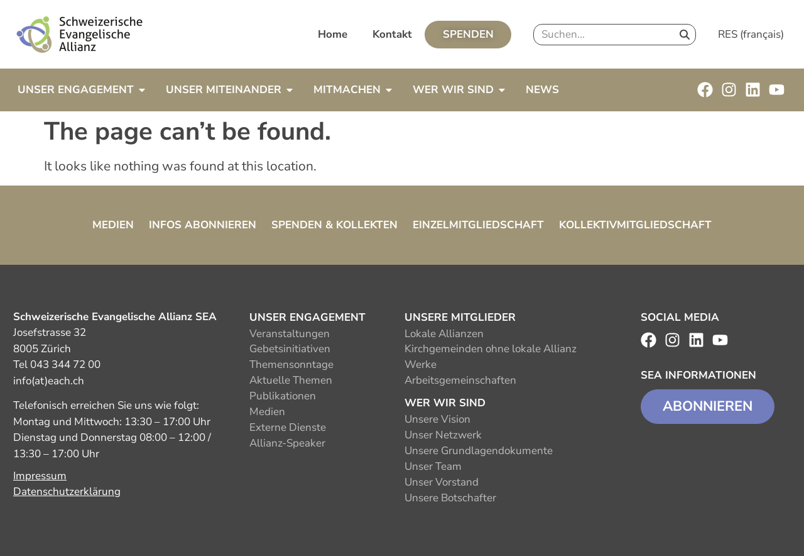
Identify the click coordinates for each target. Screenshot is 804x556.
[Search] (684, 35)
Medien (113, 225)
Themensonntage (291, 364)
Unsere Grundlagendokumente (479, 450)
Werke (421, 364)
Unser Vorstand (442, 482)
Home (332, 34)
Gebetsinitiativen (289, 349)
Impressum (40, 476)
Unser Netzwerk (443, 435)
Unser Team (433, 466)
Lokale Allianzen (444, 333)
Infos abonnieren (202, 225)
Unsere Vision (437, 419)
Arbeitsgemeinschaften (460, 380)
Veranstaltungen (289, 333)
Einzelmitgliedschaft (478, 225)
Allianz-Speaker (287, 443)
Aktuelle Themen (290, 380)
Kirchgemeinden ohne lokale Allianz (491, 349)
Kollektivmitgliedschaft (635, 225)
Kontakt (392, 34)
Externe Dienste (287, 427)
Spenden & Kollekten (334, 225)
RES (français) (751, 34)
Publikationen (282, 396)
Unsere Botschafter (450, 498)
